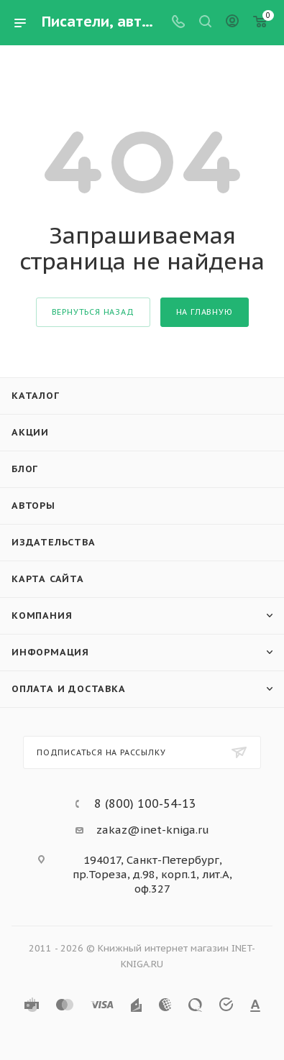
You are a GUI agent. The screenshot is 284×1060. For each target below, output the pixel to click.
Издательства (54, 542)
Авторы (33, 505)
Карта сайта (48, 579)
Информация (50, 652)
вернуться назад (93, 312)
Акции (30, 432)
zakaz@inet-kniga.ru (152, 830)
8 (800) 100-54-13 (145, 803)
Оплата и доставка (69, 689)
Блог (25, 469)
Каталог (36, 396)
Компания (42, 615)
